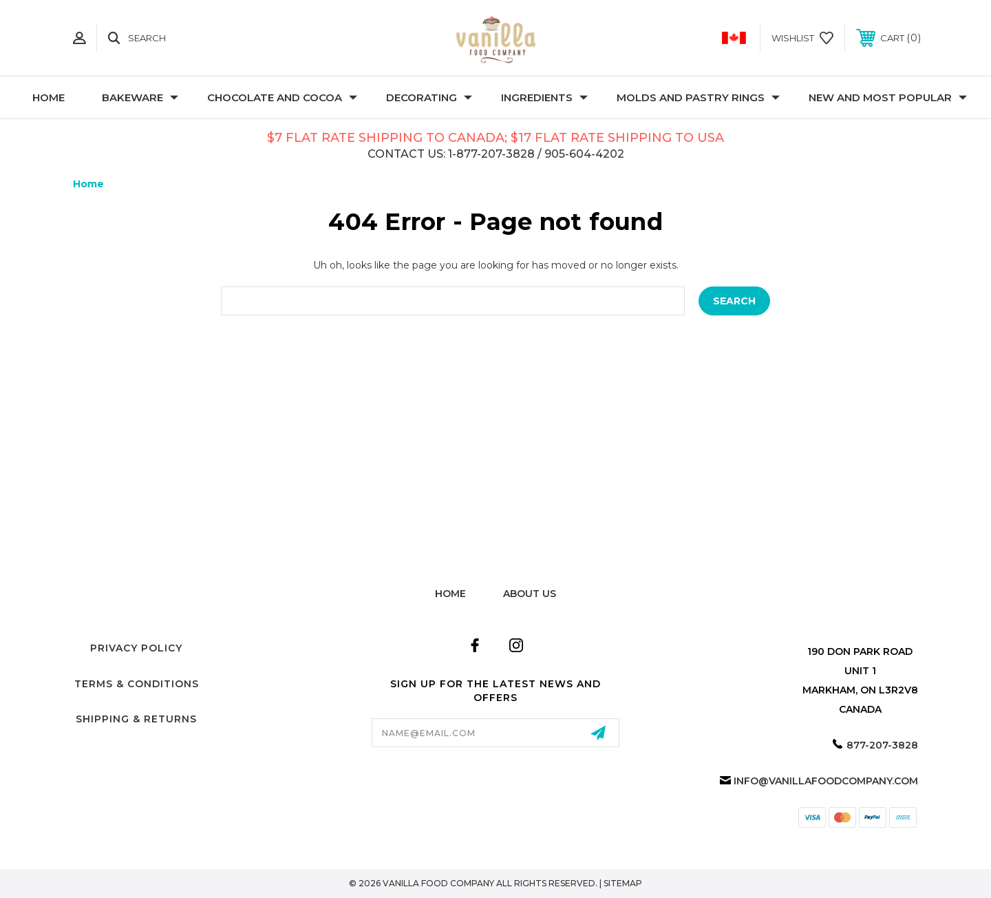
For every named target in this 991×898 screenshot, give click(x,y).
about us (529, 593)
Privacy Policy (136, 648)
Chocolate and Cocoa (282, 97)
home (450, 593)
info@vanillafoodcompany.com (826, 781)
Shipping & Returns (136, 719)
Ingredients (544, 97)
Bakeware (140, 97)
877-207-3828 (882, 745)
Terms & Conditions (136, 684)
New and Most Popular (888, 97)
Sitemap (623, 883)
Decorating (429, 97)
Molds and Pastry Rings (698, 97)
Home (48, 97)
